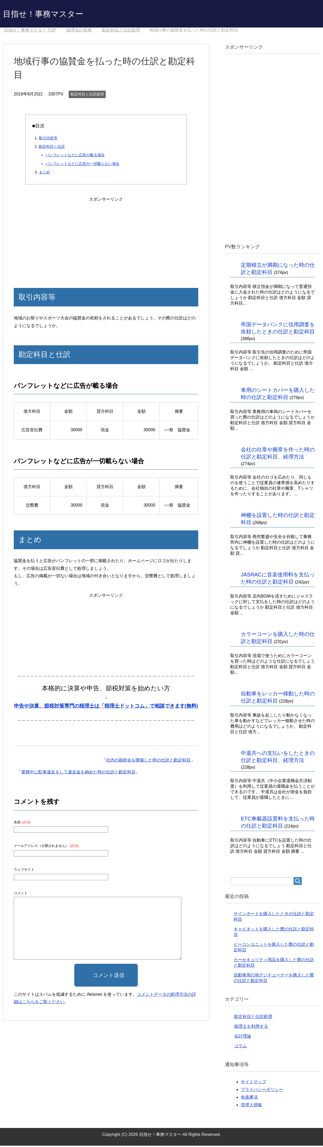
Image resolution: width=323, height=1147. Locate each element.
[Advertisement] (106, 238)
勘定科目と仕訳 (52, 148)
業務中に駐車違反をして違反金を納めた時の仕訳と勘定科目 (78, 773)
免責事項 (249, 1098)
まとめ (44, 173)
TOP (30, 31)
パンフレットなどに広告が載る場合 (75, 156)
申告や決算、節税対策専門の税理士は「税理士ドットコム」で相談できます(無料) (106, 707)
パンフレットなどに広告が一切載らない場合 (82, 165)
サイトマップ (253, 1083)
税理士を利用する (251, 1027)
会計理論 (242, 1037)
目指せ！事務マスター (51, 14)
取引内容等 (48, 139)
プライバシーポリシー (262, 1091)
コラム (240, 1047)
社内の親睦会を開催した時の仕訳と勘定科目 (148, 761)
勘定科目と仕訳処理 (87, 95)
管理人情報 (251, 1106)
